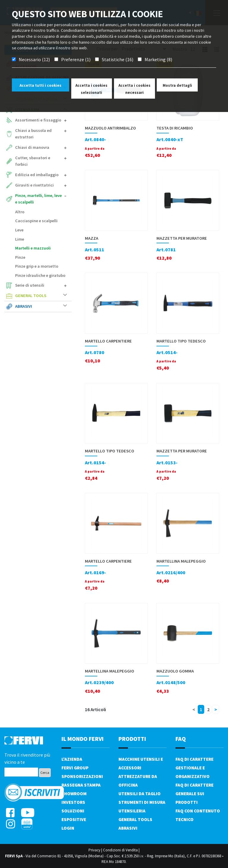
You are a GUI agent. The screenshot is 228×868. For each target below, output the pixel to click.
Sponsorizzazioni (82, 776)
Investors (73, 802)
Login (67, 828)
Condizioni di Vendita (120, 850)
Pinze (20, 257)
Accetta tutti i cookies (40, 85)
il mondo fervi (82, 738)
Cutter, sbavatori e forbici (41, 161)
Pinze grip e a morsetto (36, 266)
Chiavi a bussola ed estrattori (41, 134)
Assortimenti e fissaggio (41, 120)
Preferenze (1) (76, 59)
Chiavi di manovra (41, 147)
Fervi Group (74, 768)
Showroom (74, 793)
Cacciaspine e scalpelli (36, 220)
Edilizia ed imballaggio (41, 174)
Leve (19, 230)
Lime (19, 239)
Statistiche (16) (117, 59)
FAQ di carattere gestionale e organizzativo (194, 767)
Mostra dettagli (177, 85)
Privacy (94, 850)
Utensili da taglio (139, 793)
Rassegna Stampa (81, 785)
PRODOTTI (132, 738)
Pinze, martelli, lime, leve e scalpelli (41, 199)
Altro (19, 211)
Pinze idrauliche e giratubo (40, 275)
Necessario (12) (34, 59)
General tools (41, 295)
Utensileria (131, 811)
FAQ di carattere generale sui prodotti (194, 793)
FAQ (180, 738)
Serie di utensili (41, 285)
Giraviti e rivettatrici (41, 185)
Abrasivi (41, 306)
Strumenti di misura (141, 802)
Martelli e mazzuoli (33, 248)
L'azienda (71, 759)
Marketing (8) (158, 59)
